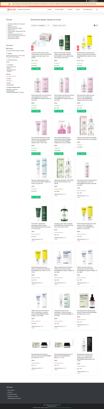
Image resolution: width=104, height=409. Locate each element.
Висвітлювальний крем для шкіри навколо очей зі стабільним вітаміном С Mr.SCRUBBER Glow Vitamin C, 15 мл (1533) (86, 226)
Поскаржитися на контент (54, 407)
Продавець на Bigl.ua (52, 406)
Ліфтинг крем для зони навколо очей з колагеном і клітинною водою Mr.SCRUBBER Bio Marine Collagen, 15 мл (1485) (40, 313)
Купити (37, 68)
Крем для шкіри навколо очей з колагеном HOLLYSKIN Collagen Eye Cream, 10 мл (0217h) (41, 181)
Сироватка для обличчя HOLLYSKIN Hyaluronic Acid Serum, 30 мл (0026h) (87, 138)
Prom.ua (59, 404)
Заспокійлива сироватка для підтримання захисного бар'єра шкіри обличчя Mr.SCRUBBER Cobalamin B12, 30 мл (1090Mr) (62, 140)
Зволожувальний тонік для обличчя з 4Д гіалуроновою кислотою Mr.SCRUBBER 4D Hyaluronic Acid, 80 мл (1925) (87, 182)
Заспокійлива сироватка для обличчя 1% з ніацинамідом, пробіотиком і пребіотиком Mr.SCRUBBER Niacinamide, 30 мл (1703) (86, 358)
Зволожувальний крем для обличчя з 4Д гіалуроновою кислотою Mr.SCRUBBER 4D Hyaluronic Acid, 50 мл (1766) (64, 97)
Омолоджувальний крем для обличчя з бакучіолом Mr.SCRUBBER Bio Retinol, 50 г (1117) (41, 356)
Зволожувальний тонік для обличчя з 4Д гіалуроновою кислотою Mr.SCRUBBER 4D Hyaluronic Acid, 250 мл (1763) (41, 97)
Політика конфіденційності (65, 407)
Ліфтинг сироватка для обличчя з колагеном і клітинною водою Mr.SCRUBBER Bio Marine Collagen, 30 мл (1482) (64, 270)
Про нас (78, 9)
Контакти (70, 9)
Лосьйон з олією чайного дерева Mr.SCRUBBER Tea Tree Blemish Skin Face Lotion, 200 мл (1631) (63, 225)
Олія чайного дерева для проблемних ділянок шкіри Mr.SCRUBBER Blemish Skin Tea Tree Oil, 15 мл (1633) (40, 226)
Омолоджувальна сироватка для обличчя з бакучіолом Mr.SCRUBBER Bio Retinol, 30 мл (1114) (87, 312)
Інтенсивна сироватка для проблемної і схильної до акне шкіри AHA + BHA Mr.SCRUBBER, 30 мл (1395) (63, 313)
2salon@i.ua (9, 80)
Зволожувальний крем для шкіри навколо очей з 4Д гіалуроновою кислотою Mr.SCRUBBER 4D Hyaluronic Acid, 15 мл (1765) (40, 140)
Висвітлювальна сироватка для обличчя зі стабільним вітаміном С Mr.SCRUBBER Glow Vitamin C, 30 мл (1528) (86, 55)
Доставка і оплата (87, 9)
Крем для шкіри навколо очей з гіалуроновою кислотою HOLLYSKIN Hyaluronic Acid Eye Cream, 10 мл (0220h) (41, 55)
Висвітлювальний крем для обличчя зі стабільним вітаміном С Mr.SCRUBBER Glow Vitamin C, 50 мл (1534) (40, 270)
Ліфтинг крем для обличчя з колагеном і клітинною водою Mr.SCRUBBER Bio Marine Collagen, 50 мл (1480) (87, 270)
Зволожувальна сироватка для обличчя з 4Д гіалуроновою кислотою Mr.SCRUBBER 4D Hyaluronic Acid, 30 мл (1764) (85, 97)
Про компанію (11, 390)
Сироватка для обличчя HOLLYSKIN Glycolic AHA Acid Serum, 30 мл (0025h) (63, 181)
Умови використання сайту (14, 398)
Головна (49, 9)
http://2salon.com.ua (11, 76)
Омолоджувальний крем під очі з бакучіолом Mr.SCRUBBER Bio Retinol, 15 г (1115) (63, 356)
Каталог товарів (59, 9)
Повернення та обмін (13, 396)
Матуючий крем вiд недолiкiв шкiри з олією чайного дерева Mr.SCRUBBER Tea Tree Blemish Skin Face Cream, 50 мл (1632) (63, 55)
